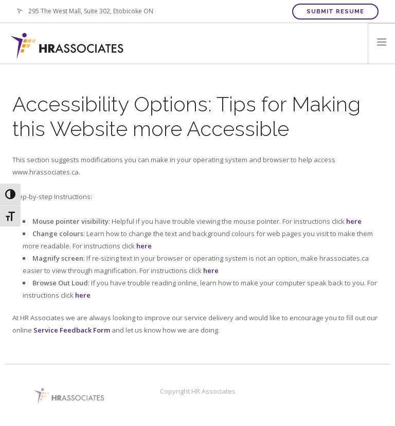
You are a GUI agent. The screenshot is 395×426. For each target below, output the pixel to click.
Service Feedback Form (72, 330)
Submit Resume (335, 11)
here (354, 221)
